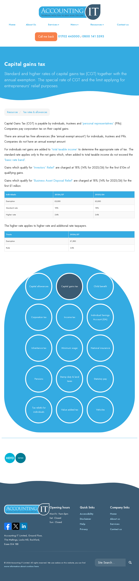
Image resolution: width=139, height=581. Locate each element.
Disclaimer (85, 519)
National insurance (100, 348)
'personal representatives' (98, 123)
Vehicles (100, 409)
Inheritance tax (38, 348)
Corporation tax (38, 317)
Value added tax (69, 409)
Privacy (84, 529)
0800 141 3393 (93, 36)
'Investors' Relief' (44, 167)
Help (82, 524)
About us (115, 519)
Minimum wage (69, 348)
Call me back (46, 36)
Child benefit (100, 286)
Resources (97, 24)
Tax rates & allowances (35, 112)
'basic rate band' (14, 160)
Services (53, 24)
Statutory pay (100, 379)
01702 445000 (69, 36)
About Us (31, 24)
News (75, 24)
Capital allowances (38, 286)
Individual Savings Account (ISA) (100, 317)
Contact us (123, 24)
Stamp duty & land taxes (69, 379)
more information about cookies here (21, 566)
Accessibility (86, 514)
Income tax (69, 317)
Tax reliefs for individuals (39, 410)
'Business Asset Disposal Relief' (53, 180)
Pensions (39, 379)
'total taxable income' (64, 149)
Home (12, 24)
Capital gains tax (69, 286)
